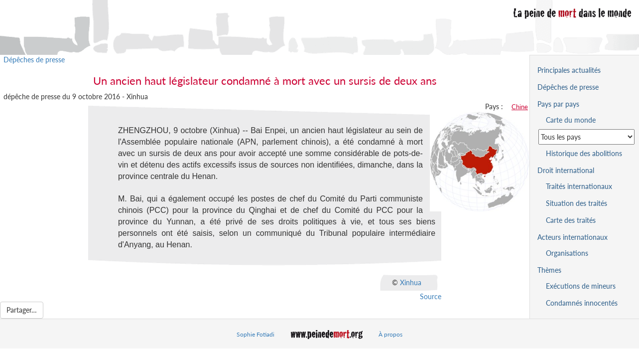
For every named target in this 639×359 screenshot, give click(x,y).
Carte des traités (571, 220)
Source (430, 296)
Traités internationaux (579, 186)
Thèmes (549, 270)
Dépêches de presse (34, 59)
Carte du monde (571, 120)
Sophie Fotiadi (255, 334)
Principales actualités (569, 70)
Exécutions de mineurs (581, 286)
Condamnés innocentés (582, 303)
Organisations (567, 253)
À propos (390, 334)
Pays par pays (558, 104)
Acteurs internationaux (572, 237)
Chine (519, 107)
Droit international (565, 170)
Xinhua (410, 282)
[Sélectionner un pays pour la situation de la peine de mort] (586, 137)
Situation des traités (576, 203)
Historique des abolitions (584, 153)
